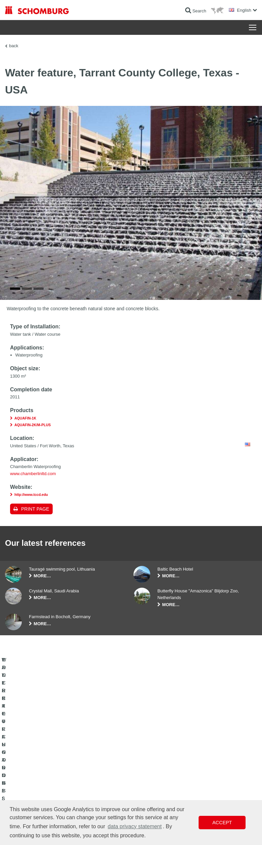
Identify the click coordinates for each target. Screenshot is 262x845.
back (13, 45)
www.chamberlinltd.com (33, 483)
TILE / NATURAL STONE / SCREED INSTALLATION (37, 771)
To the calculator (106, 756)
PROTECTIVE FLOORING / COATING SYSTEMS (39, 791)
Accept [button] (222, 822)
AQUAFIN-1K (25, 428)
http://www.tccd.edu (31, 505)
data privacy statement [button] (135, 826)
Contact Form (104, 776)
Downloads (102, 766)
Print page (35, 519)
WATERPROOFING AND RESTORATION (42, 756)
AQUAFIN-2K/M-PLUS (32, 435)
